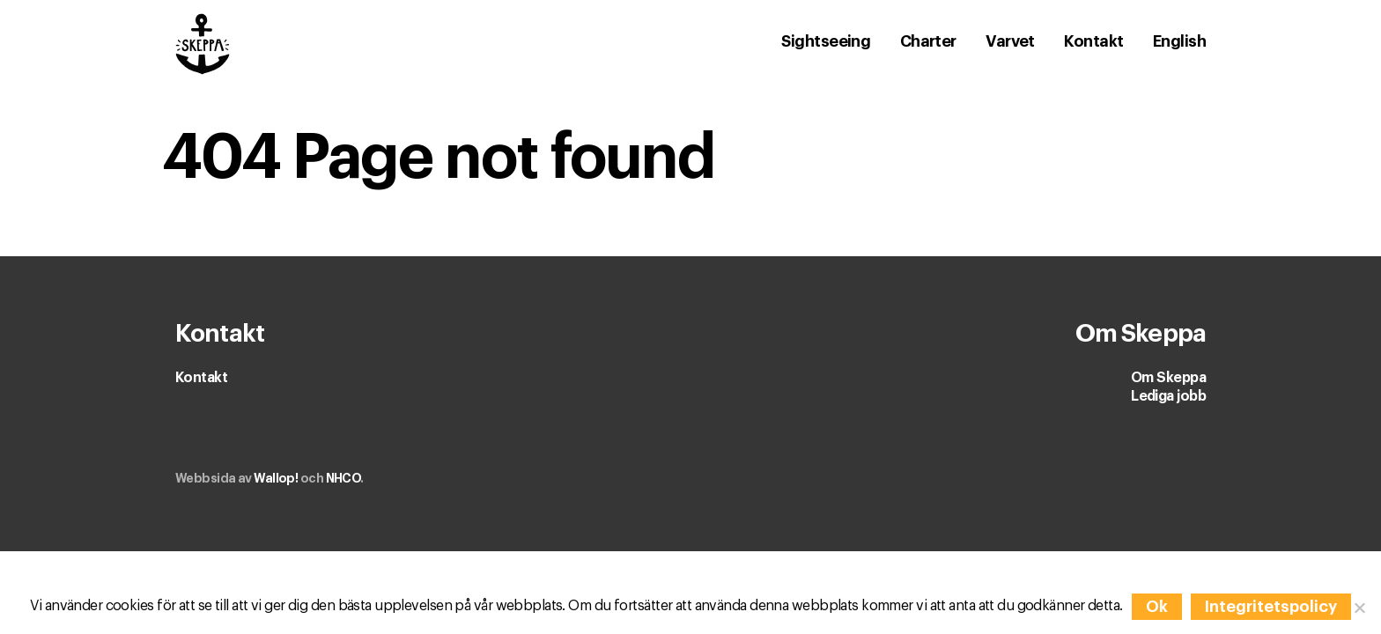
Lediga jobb (1168, 396)
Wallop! (276, 478)
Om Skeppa (1168, 378)
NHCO (343, 478)
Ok (1157, 607)
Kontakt (201, 378)
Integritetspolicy (1271, 607)
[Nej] (1359, 607)
